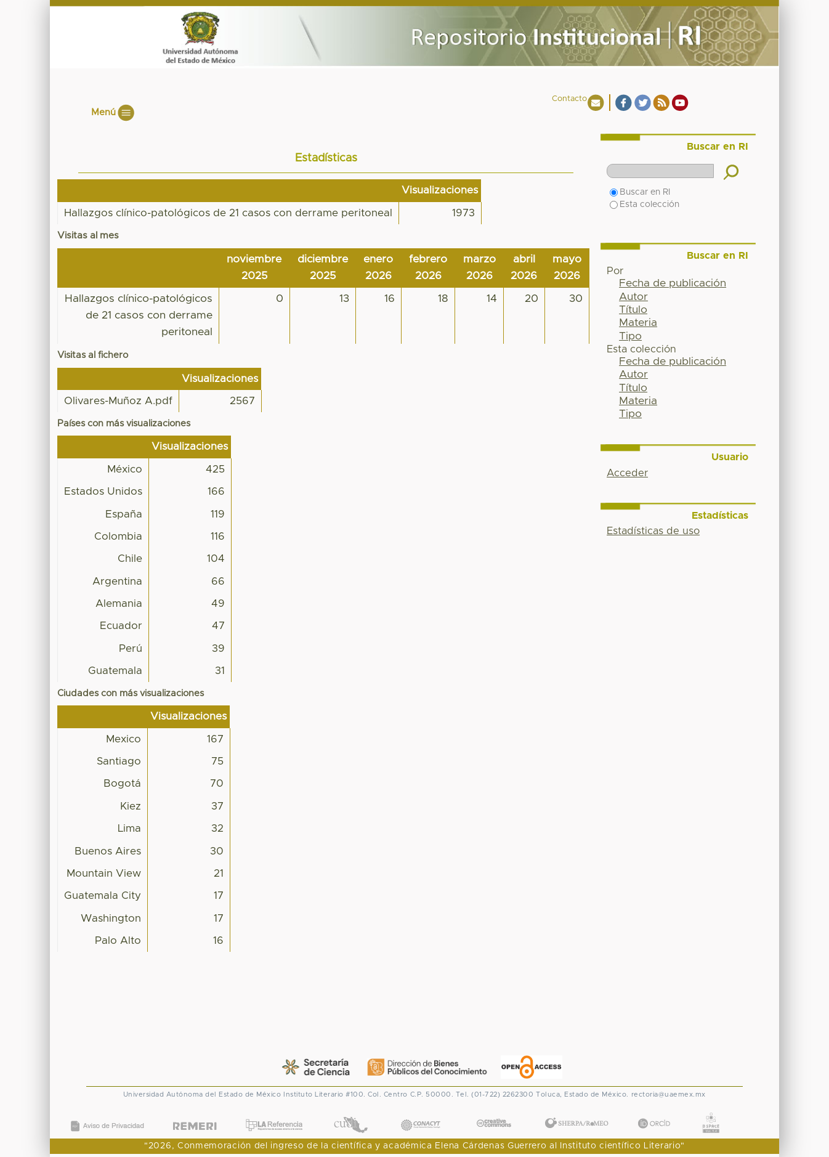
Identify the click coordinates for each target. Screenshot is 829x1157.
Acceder (627, 473)
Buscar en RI (640, 192)
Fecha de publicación (672, 283)
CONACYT (420, 1112)
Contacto (569, 99)
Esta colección (644, 204)
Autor (633, 296)
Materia (638, 322)
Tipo (630, 336)
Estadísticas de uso (653, 531)
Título (633, 309)
